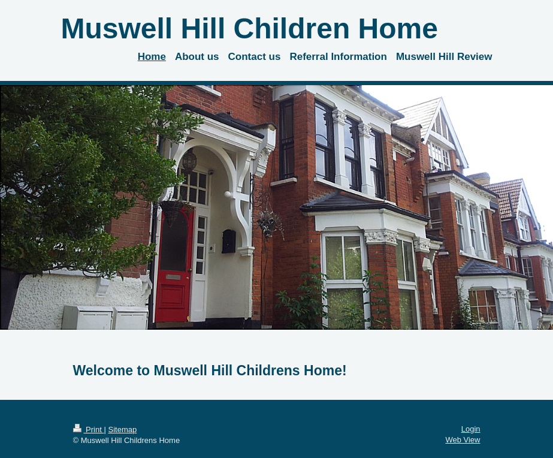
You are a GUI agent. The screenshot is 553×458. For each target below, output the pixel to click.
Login (471, 428)
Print (88, 429)
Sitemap (122, 429)
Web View (462, 439)
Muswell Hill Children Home (249, 28)
